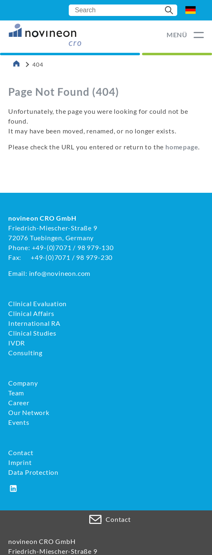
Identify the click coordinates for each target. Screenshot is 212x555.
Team (16, 393)
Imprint (20, 462)
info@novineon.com (60, 273)
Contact (21, 452)
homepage (181, 147)
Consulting (25, 352)
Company (23, 383)
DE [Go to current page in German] (190, 10)
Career (18, 402)
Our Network (29, 412)
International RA (34, 323)
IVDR (16, 343)
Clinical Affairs (31, 313)
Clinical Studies (32, 333)
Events (18, 422)
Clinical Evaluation (37, 303)
